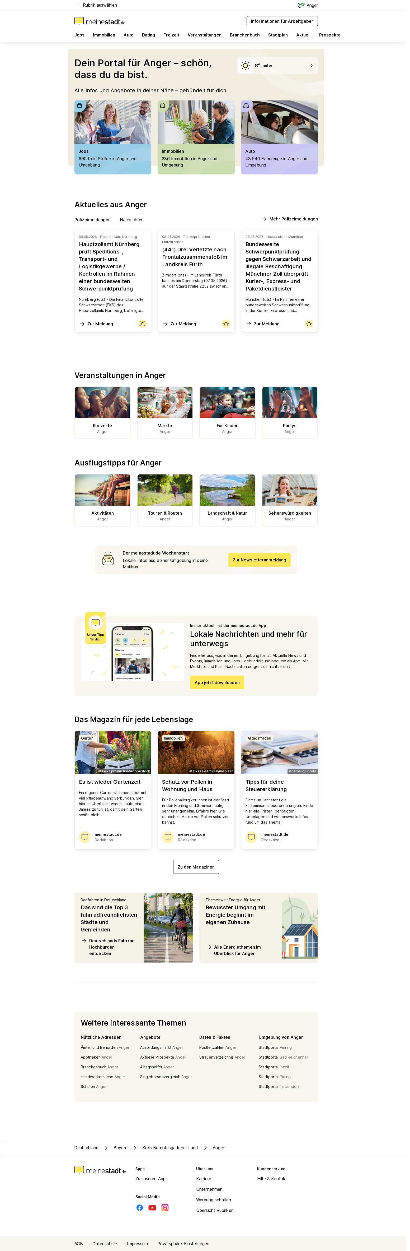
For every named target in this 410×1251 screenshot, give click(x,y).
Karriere (203, 1178)
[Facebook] (139, 1207)
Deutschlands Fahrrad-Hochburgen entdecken (108, 947)
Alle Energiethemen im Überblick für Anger (233, 950)
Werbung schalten (213, 1199)
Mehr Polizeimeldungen (289, 219)
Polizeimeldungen (92, 219)
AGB (78, 1243)
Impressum (137, 1243)
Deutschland (86, 1147)
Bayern (115, 1147)
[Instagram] (165, 1207)
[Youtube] (152, 1207)
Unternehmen (209, 1189)
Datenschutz (104, 1243)
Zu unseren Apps (151, 1178)
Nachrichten (131, 219)
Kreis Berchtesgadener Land (165, 1147)
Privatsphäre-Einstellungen (183, 1243)
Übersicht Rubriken (215, 1210)
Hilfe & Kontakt (272, 1178)
